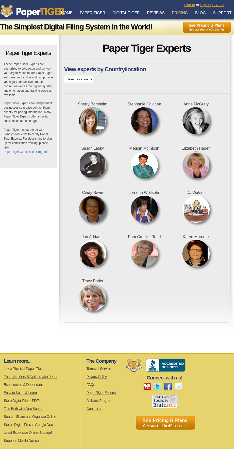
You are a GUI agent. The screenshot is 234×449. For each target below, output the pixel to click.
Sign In (189, 5)
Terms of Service (98, 368)
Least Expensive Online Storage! (28, 432)
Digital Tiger (126, 13)
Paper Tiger (92, 13)
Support (222, 13)
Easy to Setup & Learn (20, 393)
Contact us (94, 408)
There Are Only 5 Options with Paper (30, 377)
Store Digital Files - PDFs (22, 400)
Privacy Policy (96, 377)
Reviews (156, 13)
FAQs (90, 384)
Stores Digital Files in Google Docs (29, 424)
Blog (200, 13)
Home (67, 13)
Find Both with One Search (23, 408)
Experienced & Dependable (24, 384)
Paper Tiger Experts (101, 393)
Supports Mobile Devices (22, 440)
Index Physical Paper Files (23, 368)
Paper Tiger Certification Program (26, 152)
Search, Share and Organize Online (30, 416)
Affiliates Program (99, 400)
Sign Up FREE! (212, 5)
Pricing (180, 13)
